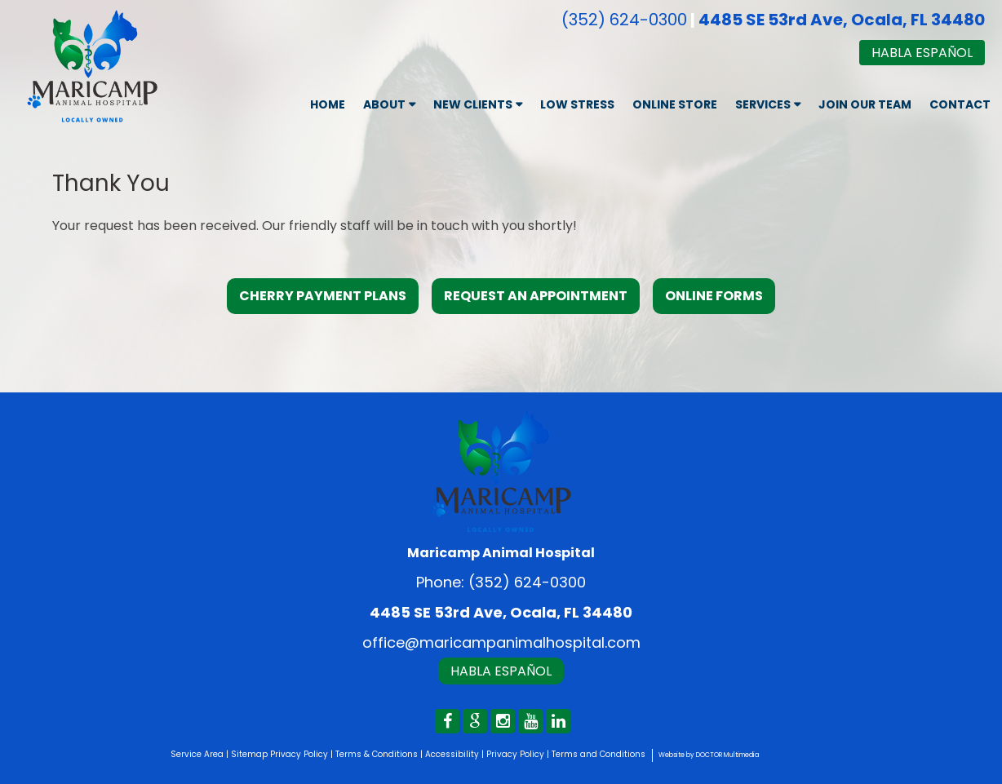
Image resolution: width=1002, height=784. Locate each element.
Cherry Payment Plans (322, 295)
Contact (960, 104)
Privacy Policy (299, 754)
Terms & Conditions (376, 754)
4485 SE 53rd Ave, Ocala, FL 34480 (841, 19)
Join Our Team (864, 104)
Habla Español (922, 52)
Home (327, 104)
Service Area (197, 754)
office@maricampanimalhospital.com (501, 642)
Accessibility (452, 754)
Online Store (674, 104)
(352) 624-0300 (624, 19)
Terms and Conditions (598, 754)
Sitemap (249, 754)
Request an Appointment (535, 295)
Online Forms (714, 295)
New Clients (472, 104)
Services (763, 104)
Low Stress (577, 104)
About (384, 104)
